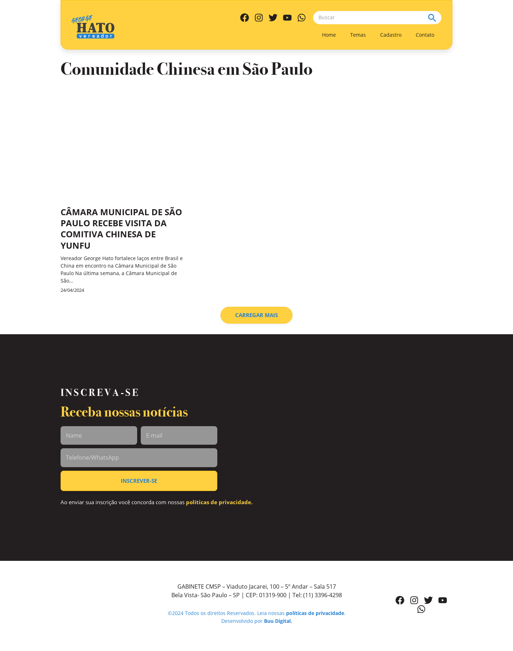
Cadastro (390, 34)
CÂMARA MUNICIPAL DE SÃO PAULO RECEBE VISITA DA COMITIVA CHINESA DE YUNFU (121, 228)
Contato (425, 34)
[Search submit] (434, 17)
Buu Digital (277, 621)
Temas (358, 34)
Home (329, 34)
